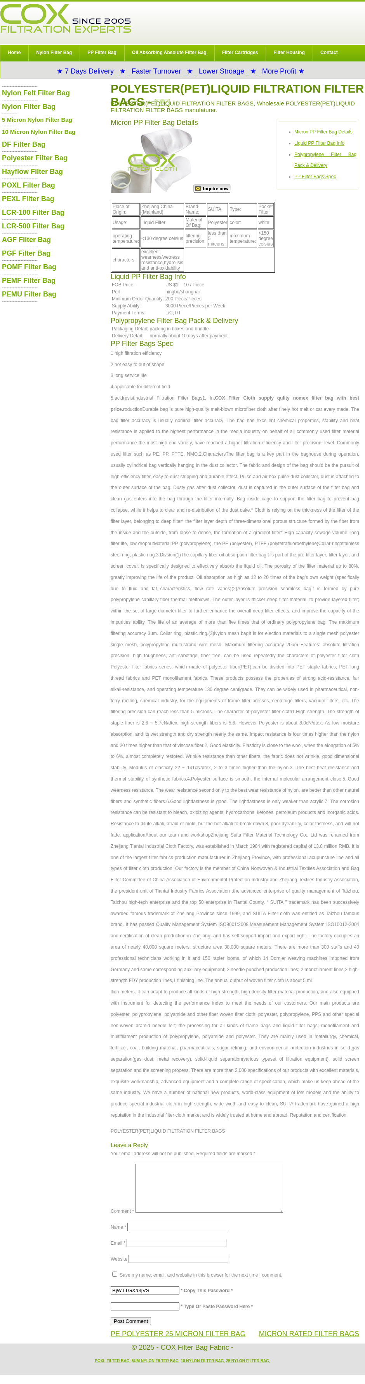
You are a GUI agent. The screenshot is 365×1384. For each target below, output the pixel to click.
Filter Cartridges (240, 52)
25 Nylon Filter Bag (247, 1370)
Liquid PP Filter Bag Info (319, 143)
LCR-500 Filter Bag (33, 226)
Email (118, 1252)
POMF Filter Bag (29, 267)
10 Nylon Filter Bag (202, 1370)
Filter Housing (289, 52)
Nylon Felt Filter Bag (36, 93)
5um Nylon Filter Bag (155, 1370)
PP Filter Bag (101, 52)
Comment (122, 1220)
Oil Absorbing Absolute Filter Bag (169, 52)
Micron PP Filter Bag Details (323, 132)
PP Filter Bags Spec (315, 176)
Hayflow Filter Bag (32, 171)
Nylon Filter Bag (54, 52)
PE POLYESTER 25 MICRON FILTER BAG (178, 1343)
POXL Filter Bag (28, 185)
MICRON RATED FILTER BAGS (309, 1343)
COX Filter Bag (65, 18)
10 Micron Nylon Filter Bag (38, 131)
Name (118, 1236)
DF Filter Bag (23, 144)
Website (119, 1268)
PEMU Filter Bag (29, 294)
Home (14, 52)
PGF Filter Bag (26, 253)
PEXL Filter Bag (28, 199)
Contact (329, 52)
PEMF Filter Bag (29, 280)
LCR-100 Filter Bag (33, 212)
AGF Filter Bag (26, 240)
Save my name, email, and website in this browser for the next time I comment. (201, 1284)
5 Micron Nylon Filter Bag (37, 119)
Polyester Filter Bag (35, 158)
